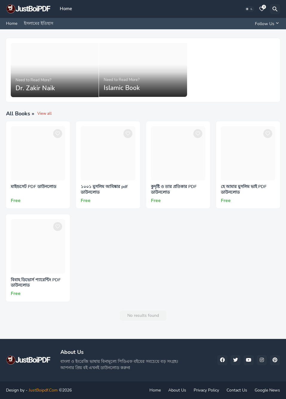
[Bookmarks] (262, 9)
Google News (267, 390)
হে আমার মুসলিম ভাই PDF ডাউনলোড (244, 189)
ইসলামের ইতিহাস (38, 23)
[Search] (275, 9)
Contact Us (237, 390)
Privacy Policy (206, 390)
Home (66, 9)
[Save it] (57, 133)
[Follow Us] (266, 23)
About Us (177, 390)
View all (44, 113)
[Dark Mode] (249, 9)
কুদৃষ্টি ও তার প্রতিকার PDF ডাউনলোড (174, 189)
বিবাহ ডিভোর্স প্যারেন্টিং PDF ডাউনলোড (36, 282)
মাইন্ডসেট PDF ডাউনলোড (33, 186)
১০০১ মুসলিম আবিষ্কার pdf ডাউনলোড (104, 189)
